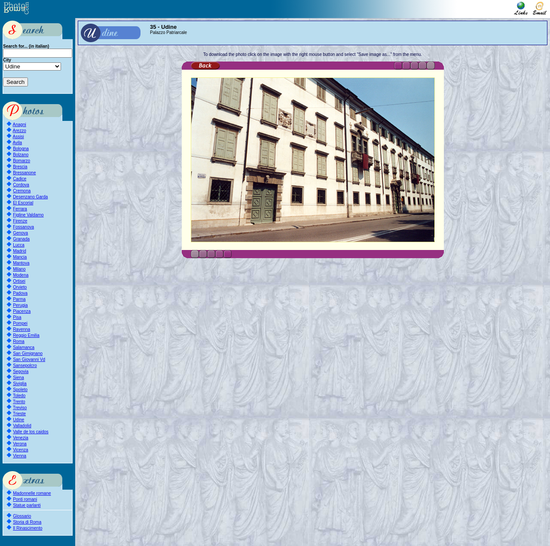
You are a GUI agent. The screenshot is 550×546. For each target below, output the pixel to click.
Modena (20, 275)
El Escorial (23, 203)
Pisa (17, 317)
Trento (19, 401)
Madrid (19, 251)
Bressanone (24, 172)
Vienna (19, 455)
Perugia (20, 305)
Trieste (19, 413)
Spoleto (20, 389)
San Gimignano (28, 353)
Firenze (20, 221)
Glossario (22, 516)
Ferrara (20, 209)
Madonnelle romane (32, 493)
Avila (17, 142)
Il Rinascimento (27, 528)
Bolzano (20, 154)
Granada (21, 239)
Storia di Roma (27, 522)
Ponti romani (25, 499)
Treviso (20, 407)
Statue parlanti (27, 505)
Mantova (21, 263)
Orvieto (20, 287)
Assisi (18, 136)
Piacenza (22, 311)
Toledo (19, 395)
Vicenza (20, 449)
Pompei (20, 323)
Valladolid (22, 425)
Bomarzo (21, 160)
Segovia (20, 371)
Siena (18, 377)
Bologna (21, 148)
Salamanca (23, 347)
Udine (18, 419)
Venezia (20, 437)
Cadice (19, 178)
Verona (20, 443)
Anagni (19, 124)
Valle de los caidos (31, 431)
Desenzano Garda (30, 196)
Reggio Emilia (26, 335)
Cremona (22, 190)
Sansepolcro (25, 365)
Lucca (18, 245)
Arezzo (19, 130)
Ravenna (21, 329)
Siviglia (20, 383)
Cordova (21, 184)
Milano (19, 269)
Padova (20, 293)
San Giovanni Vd (29, 359)
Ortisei (19, 281)
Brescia (20, 166)
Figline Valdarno (28, 215)
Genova (20, 233)
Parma (19, 299)
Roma (18, 341)
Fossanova (23, 227)
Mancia (20, 257)
